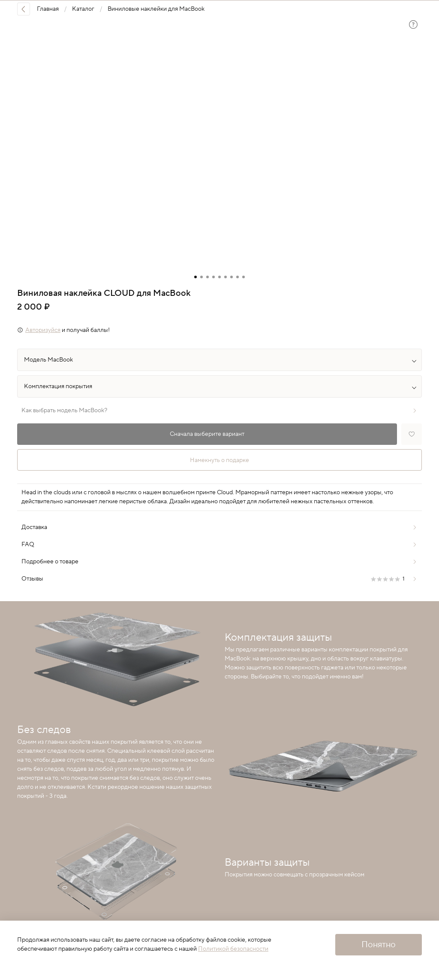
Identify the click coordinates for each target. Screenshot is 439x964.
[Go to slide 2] (201, 277)
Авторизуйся (42, 330)
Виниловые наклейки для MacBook (156, 9)
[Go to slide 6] (225, 277)
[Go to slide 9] (243, 277)
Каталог (83, 9)
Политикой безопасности (233, 949)
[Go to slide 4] (213, 277)
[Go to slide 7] (231, 277)
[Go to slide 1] (195, 277)
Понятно (378, 944)
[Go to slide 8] (237, 277)
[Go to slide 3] (207, 277)
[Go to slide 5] (219, 277)
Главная (48, 9)
